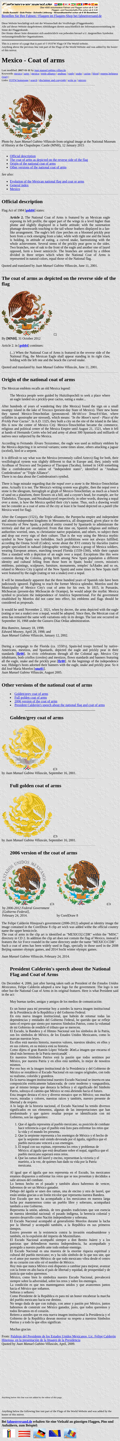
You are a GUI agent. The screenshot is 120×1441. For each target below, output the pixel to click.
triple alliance (48, 73)
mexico (18, 73)
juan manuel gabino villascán (50, 70)
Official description (23, 156)
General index (19, 185)
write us (72, 80)
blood (95, 73)
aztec (27, 73)
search (33, 80)
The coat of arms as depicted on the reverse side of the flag (49, 160)
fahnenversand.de (19, 1421)
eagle (71, 73)
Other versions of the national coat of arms (38, 167)
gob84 (30, 210)
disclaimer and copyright (52, 80)
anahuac (62, 73)
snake (79, 73)
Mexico (15, 189)
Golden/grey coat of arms (31, 694)
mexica (35, 73)
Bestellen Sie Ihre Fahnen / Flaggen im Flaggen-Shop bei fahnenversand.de (52, 14)
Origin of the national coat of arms (33, 163)
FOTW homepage (18, 80)
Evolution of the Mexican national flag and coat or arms (47, 181)
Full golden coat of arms (30, 697)
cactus (87, 73)
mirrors (82, 80)
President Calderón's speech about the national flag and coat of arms (59, 705)
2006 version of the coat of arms (35, 701)
